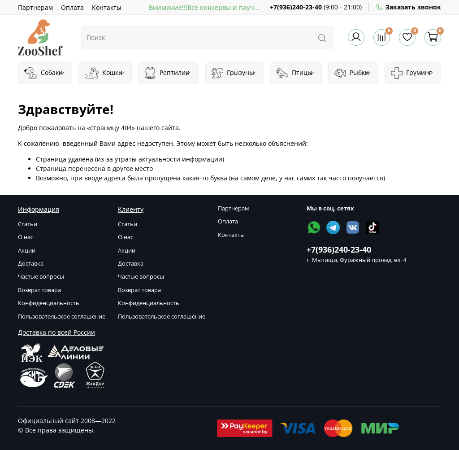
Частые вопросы (41, 276)
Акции (26, 250)
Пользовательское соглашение (61, 316)
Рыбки (353, 73)
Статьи (27, 224)
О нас (25, 237)
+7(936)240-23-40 (296, 7)
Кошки (105, 73)
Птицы (296, 73)
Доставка (30, 263)
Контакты (106, 7)
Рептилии (167, 73)
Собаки (44, 73)
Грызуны (233, 73)
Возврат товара (39, 290)
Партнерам (35, 7)
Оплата (72, 7)
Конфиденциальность (48, 303)
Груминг (412, 73)
